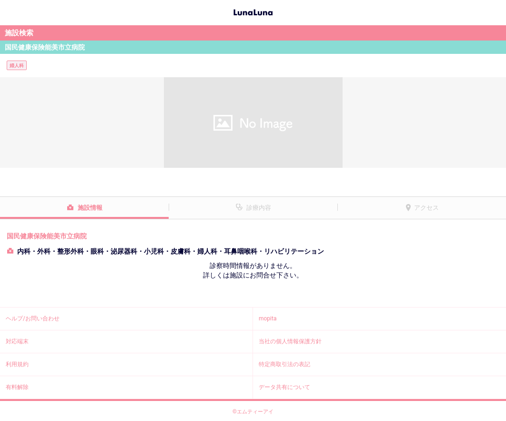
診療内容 (258, 207)
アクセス (426, 207)
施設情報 (90, 207)
